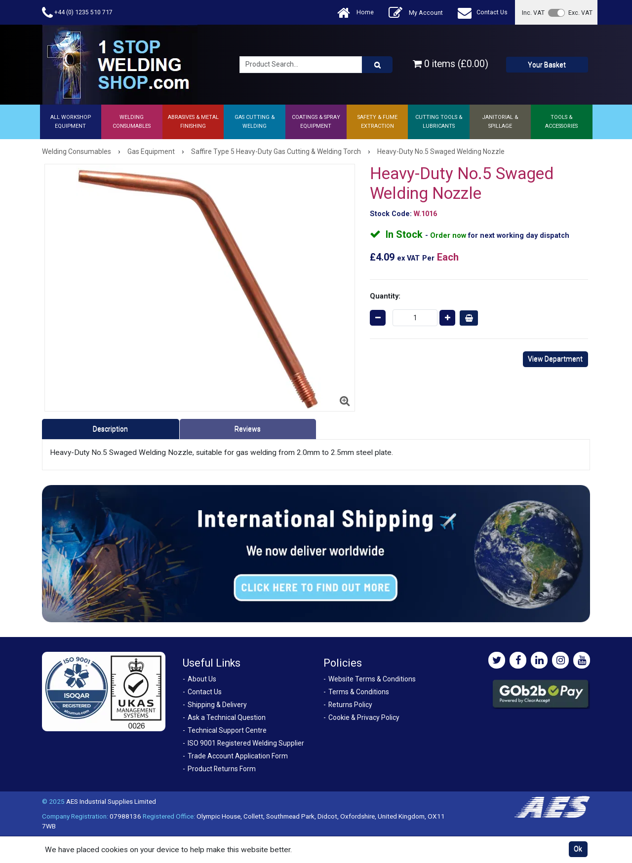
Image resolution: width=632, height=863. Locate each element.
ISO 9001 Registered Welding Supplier (246, 743)
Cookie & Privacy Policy (363, 717)
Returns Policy (350, 705)
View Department (555, 359)
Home (355, 12)
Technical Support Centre (227, 730)
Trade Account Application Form (238, 756)
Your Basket (547, 65)
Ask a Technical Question (227, 717)
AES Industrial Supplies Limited (111, 801)
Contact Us (483, 12)
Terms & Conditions (358, 692)
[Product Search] (377, 64)
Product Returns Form (222, 769)
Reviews (248, 429)
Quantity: (385, 296)
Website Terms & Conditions (372, 679)
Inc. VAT (533, 12)
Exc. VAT (580, 12)
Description (110, 429)
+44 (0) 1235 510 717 (77, 12)
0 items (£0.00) (450, 64)
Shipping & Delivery (217, 705)
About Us (202, 679)
